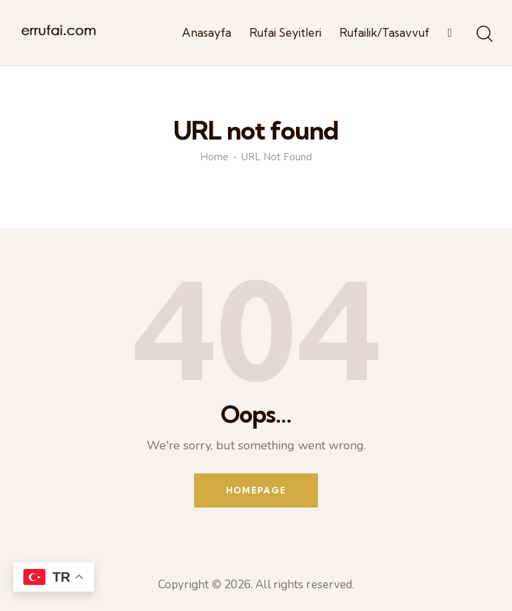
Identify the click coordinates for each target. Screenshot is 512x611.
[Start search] (483, 34)
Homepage (256, 490)
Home (214, 157)
